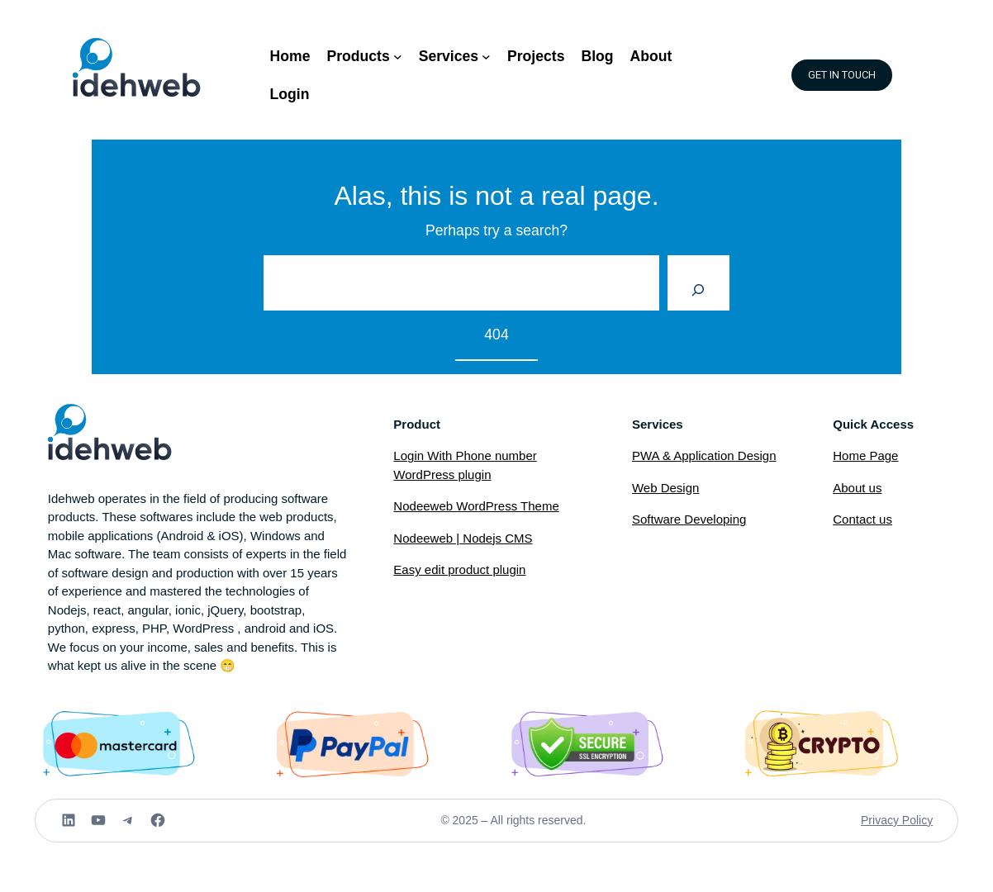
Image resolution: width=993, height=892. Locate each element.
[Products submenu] (397, 56)
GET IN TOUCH (842, 75)
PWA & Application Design (704, 455)
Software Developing (689, 519)
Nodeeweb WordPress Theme (475, 506)
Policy (917, 820)
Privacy (881, 820)
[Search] (698, 283)
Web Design (665, 488)
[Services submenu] (486, 56)
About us (857, 488)
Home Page (865, 455)
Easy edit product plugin (459, 569)
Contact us (862, 519)
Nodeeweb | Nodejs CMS (462, 538)
